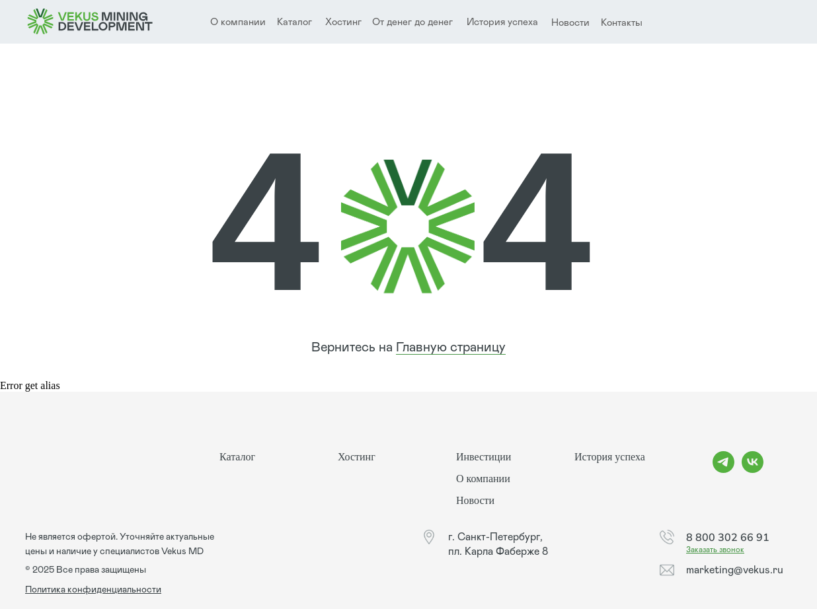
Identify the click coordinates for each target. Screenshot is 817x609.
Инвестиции (483, 456)
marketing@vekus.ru (734, 570)
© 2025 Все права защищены (85, 570)
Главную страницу (451, 347)
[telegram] (723, 469)
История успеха (502, 22)
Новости (570, 23)
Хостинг (343, 22)
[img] (90, 22)
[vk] (752, 469)
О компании (483, 478)
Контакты (621, 23)
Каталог (294, 22)
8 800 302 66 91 (727, 537)
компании (243, 22)
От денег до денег (412, 22)
